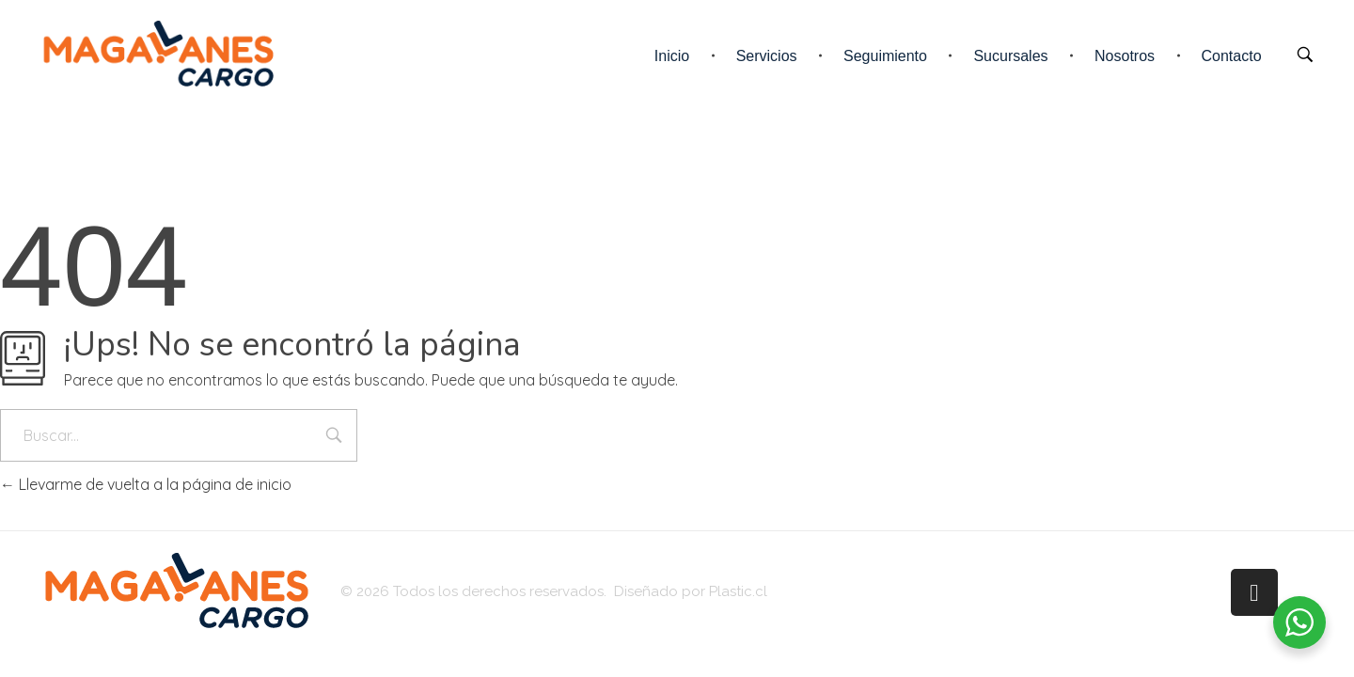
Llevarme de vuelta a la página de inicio (145, 484)
